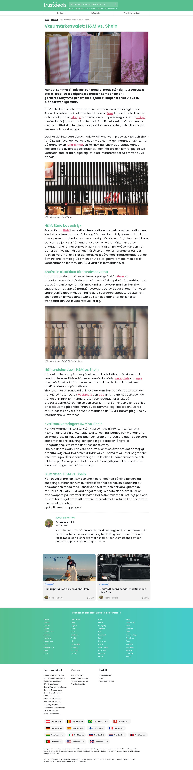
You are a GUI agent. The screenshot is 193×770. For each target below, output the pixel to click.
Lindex (100, 623)
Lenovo (73, 653)
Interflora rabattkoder (52, 699)
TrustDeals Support (106, 681)
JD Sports (74, 647)
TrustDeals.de (56, 728)
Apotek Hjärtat (49, 632)
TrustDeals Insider (132, 13)
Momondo (102, 641)
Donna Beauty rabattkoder (54, 678)
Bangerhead (48, 641)
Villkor (101, 678)
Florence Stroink (65, 522)
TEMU (128, 632)
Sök (115, 4)
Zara (110, 113)
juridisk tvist (75, 145)
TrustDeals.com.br (100, 721)
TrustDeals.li (99, 735)
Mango (76, 117)
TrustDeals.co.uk (101, 742)
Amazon (47, 623)
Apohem (47, 626)
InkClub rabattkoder (52, 696)
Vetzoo (128, 656)
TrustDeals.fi (98, 728)
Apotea (46, 629)
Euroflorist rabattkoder (53, 690)
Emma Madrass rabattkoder (55, 687)
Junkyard (74, 650)
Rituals (101, 656)
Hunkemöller (75, 644)
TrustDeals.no (140, 735)
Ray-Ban (101, 653)
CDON (46, 653)
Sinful (128, 626)
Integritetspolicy (105, 675)
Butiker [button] (60, 13)
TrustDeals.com (78, 742)
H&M (126, 90)
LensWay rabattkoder (52, 705)
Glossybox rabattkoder (53, 693)
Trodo (128, 641)
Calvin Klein (75, 619)
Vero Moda (130, 647)
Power (100, 638)
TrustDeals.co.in (57, 735)
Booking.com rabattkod (99, 8)
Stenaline (129, 629)
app (139, 378)
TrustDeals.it (79, 735)
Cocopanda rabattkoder (54, 675)
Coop (73, 623)
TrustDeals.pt (56, 742)
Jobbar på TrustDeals (79, 678)
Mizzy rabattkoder (51, 710)
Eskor (73, 632)
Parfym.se (102, 650)
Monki (100, 644)
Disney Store (130, 623)
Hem (47, 19)
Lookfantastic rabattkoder (54, 708)
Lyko (100, 632)
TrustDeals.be (77, 721)
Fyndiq (73, 638)
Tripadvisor (130, 638)
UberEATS (129, 644)
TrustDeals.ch (123, 721)
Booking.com (49, 647)
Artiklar (54, 19)
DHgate (74, 626)
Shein (140, 90)
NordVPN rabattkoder (52, 713)
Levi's (100, 619)
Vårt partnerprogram (79, 681)
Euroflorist (74, 635)
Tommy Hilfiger (131, 635)
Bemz (46, 644)
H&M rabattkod (113, 8)
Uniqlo (140, 117)
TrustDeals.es (77, 728)
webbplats (122, 378)
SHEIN (128, 619)
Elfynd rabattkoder (51, 684)
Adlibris (46, 619)
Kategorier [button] (96, 13)
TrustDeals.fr (119, 728)
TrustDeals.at (56, 721)
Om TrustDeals (77, 675)
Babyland (47, 638)
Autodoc (47, 635)
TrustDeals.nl (119, 735)
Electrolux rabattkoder (53, 681)
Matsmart (102, 635)
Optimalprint (103, 647)
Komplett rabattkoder (52, 702)
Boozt (46, 650)
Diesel (73, 629)
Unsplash (54, 217)
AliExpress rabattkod (83, 8)
